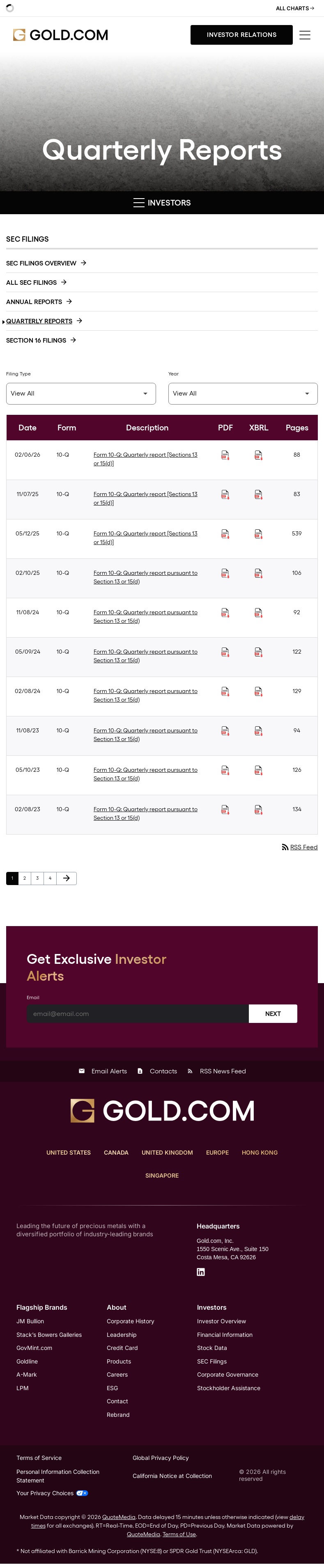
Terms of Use (179, 1537)
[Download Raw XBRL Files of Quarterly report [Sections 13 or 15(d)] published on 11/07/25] (259, 495)
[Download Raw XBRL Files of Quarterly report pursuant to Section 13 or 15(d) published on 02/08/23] (259, 810)
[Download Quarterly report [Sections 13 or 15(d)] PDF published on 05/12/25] (225, 534)
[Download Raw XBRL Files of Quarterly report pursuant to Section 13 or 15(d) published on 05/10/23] (259, 770)
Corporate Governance (227, 1376)
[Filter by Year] (243, 394)
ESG (112, 1389)
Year (173, 374)
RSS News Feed (216, 1071)
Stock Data (212, 1348)
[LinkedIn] (201, 1272)
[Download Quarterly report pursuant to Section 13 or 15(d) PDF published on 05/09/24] (225, 652)
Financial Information (225, 1335)
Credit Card (122, 1348)
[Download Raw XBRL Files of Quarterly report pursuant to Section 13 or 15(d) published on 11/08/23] (259, 731)
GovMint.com (34, 1348)
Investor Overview (221, 1321)
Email (33, 998)
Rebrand (118, 1416)
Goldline (27, 1362)
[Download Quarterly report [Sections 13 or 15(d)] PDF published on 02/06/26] (225, 455)
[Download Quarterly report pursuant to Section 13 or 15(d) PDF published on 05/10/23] (225, 770)
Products (119, 1362)
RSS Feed (299, 847)
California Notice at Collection (172, 1478)
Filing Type (18, 374)
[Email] (138, 1014)
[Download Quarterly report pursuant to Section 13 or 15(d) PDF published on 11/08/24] (225, 613)
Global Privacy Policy (161, 1460)
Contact (117, 1403)
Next (273, 1014)
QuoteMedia (119, 1520)
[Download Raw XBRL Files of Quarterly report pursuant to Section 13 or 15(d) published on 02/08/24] (259, 692)
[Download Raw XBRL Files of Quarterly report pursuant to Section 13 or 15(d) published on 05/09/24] (259, 652)
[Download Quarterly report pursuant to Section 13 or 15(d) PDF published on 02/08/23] (225, 810)
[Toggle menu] (305, 35)
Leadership (122, 1335)
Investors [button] (162, 202)
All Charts (295, 8)
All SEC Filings (31, 282)
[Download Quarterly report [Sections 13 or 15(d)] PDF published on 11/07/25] (225, 495)
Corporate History (130, 1321)
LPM (22, 1389)
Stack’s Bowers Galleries (49, 1335)
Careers (117, 1376)
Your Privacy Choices (52, 1496)
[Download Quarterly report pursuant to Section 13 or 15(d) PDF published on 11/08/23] (225, 731)
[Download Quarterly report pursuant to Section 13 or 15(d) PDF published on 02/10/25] (225, 574)
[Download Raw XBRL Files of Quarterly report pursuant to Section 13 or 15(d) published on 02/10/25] (259, 574)
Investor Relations (241, 35)
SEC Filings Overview (41, 263)
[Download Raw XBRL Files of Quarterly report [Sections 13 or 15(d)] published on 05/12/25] (259, 534)
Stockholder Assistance (228, 1389)
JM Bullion (30, 1321)
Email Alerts (102, 1071)
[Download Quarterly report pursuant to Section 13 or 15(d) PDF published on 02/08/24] (225, 692)
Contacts (157, 1071)
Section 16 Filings (36, 340)
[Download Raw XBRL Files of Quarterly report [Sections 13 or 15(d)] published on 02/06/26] (259, 455)
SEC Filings (212, 1362)
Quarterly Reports (39, 321)
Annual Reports (34, 302)
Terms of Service (39, 1460)
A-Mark (26, 1376)
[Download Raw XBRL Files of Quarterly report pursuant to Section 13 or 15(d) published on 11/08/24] (259, 613)
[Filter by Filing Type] (81, 394)
